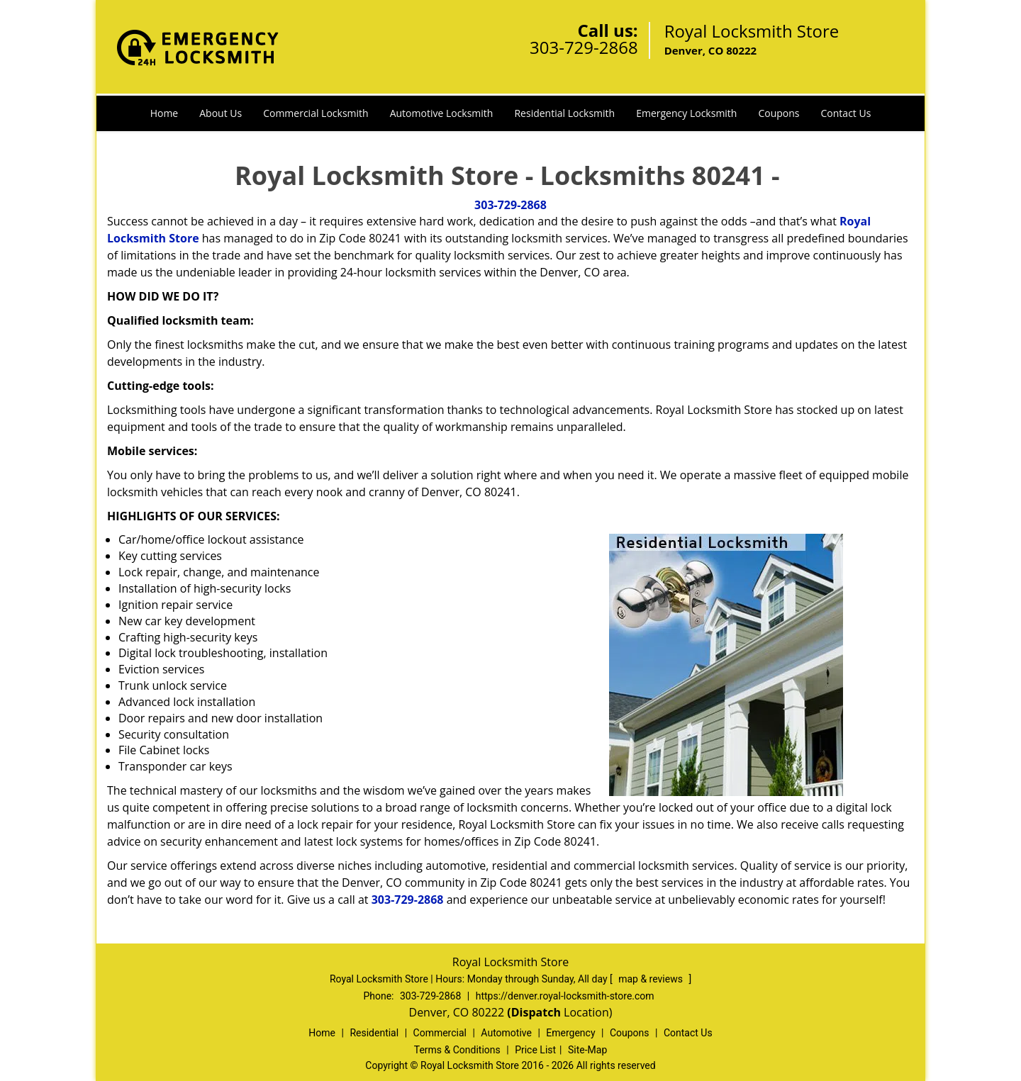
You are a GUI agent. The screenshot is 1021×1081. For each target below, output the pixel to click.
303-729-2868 (584, 47)
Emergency (570, 1032)
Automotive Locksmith (441, 113)
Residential (374, 1032)
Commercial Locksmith (315, 113)
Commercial (440, 1032)
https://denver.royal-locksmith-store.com (565, 996)
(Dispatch (535, 1012)
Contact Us (846, 113)
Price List (535, 1049)
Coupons (778, 113)
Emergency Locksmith (686, 113)
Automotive (506, 1032)
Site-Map (587, 1049)
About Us (220, 113)
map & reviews (651, 979)
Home (164, 113)
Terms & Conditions (457, 1049)
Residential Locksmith (564, 113)
